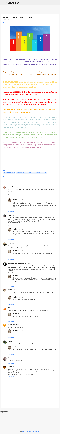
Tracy (9, 358)
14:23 (29, 263)
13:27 (14, 215)
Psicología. (38, 172)
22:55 (14, 341)
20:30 (14, 308)
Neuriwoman (11, 2)
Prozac (10, 215)
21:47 (22, 330)
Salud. (44, 172)
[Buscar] (21, 3)
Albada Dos (11, 187)
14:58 (22, 229)
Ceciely (10, 366)
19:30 (22, 297)
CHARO (10, 308)
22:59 (22, 347)
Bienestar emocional (9, 172)
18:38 (13, 289)
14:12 (13, 243)
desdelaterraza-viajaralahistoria (17, 263)
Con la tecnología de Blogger (30, 431)
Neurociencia (29, 172)
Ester (9, 243)
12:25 (16, 187)
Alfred (10, 290)
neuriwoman (16, 199)
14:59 (22, 250)
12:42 (22, 199)
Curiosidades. (20, 172)
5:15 (14, 366)
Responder (11, 211)
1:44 (13, 358)
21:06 (19, 324)
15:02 (22, 275)
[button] (4, 23)
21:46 (22, 313)
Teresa (10, 341)
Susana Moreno (13, 324)
